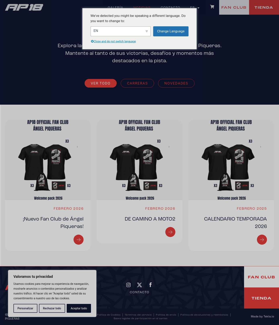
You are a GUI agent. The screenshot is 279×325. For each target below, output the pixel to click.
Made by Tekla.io (262, 316)
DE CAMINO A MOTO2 (150, 219)
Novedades (176, 83)
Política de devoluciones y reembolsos (204, 315)
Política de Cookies (109, 315)
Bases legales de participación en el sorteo (141, 318)
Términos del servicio (138, 315)
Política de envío (166, 315)
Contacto (170, 7)
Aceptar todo (79, 308)
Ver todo (100, 83)
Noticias (142, 7)
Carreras (137, 83)
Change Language (170, 31)
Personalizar (25, 308)
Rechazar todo (52, 308)
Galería (115, 7)
